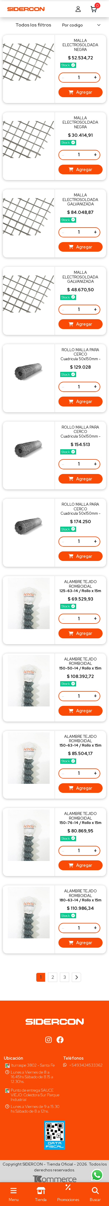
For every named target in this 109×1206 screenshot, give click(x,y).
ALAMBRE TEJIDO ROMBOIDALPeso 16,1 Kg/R (80, 588)
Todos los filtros (29, 25)
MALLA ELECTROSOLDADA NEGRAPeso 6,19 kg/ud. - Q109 (80, 127)
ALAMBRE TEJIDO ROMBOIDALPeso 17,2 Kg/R (80, 820)
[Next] (76, 977)
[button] (95, 1194)
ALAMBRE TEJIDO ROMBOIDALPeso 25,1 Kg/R (80, 666)
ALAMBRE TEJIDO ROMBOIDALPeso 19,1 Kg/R (80, 743)
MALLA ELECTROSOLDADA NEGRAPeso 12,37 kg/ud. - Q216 (80, 49)
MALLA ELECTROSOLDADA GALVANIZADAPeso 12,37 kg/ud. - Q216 (80, 204)
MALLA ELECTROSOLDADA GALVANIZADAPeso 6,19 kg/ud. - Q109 (80, 281)
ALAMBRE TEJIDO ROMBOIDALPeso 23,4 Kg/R (80, 898)
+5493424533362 (86, 1065)
